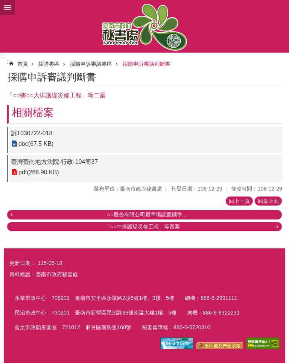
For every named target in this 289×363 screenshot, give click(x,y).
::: (3, 56)
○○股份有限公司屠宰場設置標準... (146, 215)
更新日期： (22, 263)
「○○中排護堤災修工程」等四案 (142, 227)
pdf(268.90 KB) (38, 172)
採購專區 (48, 64)
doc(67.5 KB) (35, 144)
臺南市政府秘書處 (144, 26)
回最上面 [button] (268, 201)
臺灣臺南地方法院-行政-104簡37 (54, 162)
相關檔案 (33, 112)
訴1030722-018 (31, 133)
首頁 (22, 64)
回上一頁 (239, 201)
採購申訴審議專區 (91, 64)
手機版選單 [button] (7, 7)
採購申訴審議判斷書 (146, 64)
